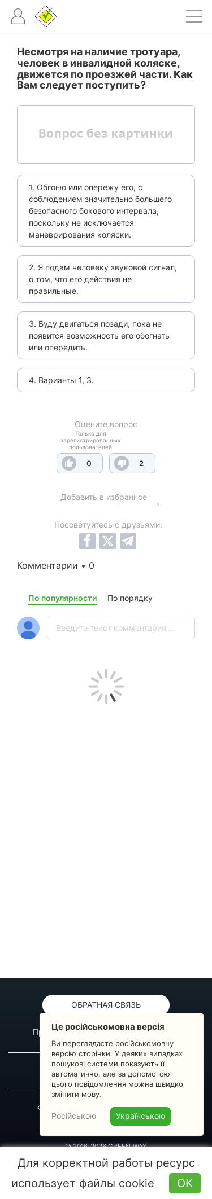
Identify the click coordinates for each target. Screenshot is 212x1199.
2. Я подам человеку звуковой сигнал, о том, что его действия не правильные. (103, 279)
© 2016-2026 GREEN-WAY (106, 1146)
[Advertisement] (106, 838)
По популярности (62, 598)
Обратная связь (106, 1004)
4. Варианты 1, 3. (61, 380)
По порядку (130, 598)
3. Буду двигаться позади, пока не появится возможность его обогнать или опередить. (99, 335)
